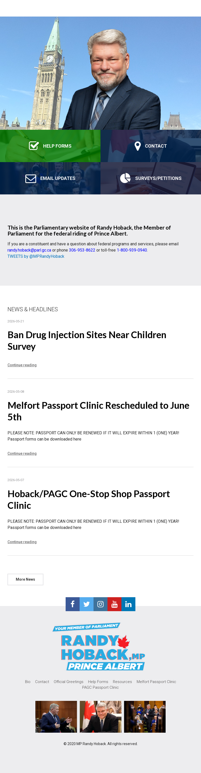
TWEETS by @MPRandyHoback (35, 256)
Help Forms (98, 681)
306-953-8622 (82, 250)
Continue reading (22, 365)
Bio (27, 681)
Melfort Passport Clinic (156, 681)
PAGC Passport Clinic (100, 687)
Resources (122, 681)
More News (25, 579)
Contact (42, 681)
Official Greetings (68, 681)
